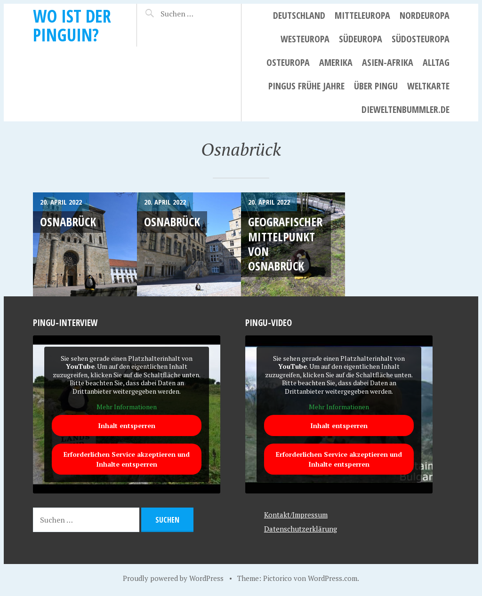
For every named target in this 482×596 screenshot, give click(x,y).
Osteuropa (288, 62)
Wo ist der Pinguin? (72, 25)
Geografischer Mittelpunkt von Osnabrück (285, 244)
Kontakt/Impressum (296, 514)
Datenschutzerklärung (300, 528)
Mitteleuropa (362, 15)
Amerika (336, 62)
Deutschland (299, 15)
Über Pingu (376, 85)
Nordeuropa (425, 15)
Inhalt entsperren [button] (126, 425)
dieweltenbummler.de (406, 109)
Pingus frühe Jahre (306, 85)
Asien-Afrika (387, 62)
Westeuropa (305, 38)
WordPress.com (332, 578)
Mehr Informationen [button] (126, 407)
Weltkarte (428, 85)
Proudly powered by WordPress (173, 578)
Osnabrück (68, 222)
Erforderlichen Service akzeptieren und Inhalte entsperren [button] (127, 459)
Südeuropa (360, 38)
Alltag (436, 62)
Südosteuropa (421, 38)
